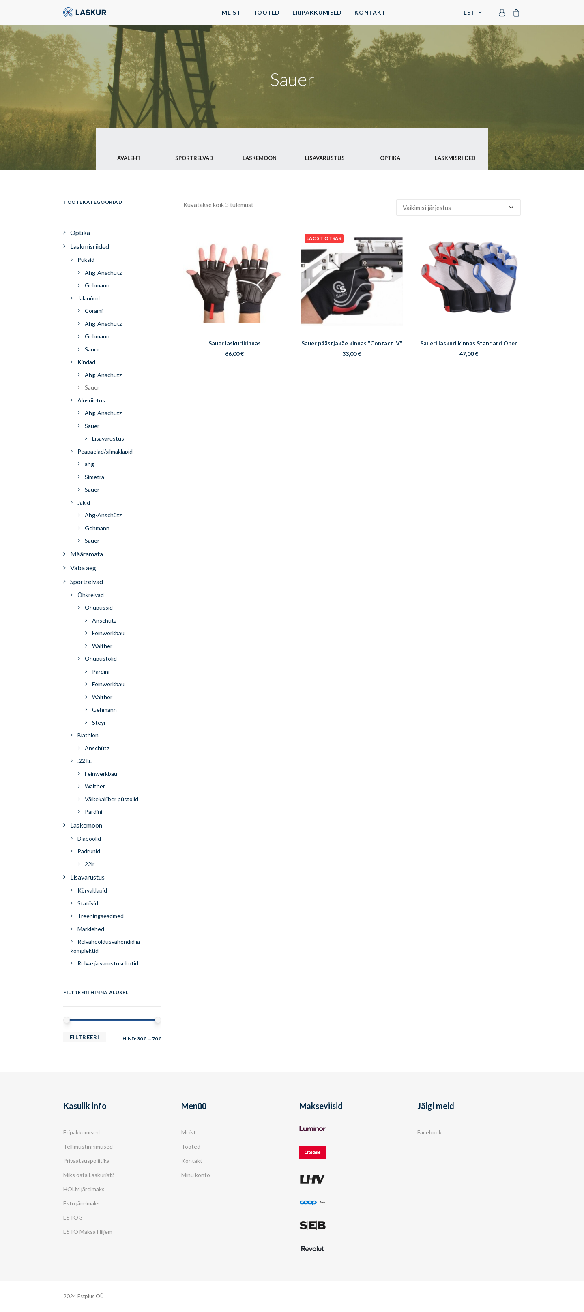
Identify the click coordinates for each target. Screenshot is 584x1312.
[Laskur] (84, 12)
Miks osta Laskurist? (88, 1174)
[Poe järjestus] (458, 207)
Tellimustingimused (88, 1146)
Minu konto (195, 1174)
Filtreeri (85, 1037)
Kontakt (370, 12)
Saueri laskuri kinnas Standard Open (469, 343)
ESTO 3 (73, 1217)
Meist (231, 12)
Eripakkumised (317, 12)
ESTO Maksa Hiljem (87, 1231)
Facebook (429, 1132)
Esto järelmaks (81, 1203)
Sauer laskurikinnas (234, 343)
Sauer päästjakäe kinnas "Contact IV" (351, 343)
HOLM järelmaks (84, 1189)
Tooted (266, 12)
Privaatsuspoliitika (86, 1160)
